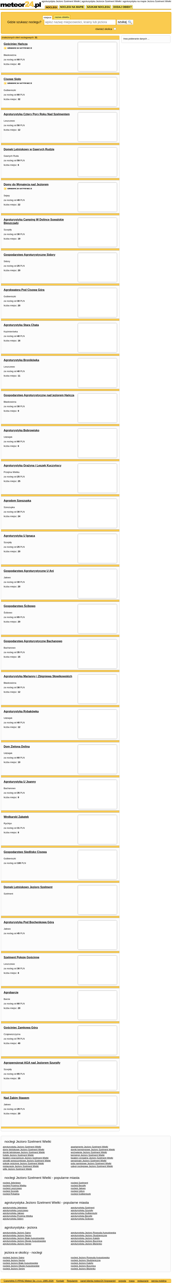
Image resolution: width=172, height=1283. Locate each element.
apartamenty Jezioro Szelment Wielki (89, 1146)
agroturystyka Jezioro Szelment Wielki (22, 1146)
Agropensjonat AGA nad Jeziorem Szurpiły (32, 1062)
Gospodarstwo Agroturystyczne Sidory (29, 254)
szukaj (125, 22)
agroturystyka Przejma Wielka (18, 1216)
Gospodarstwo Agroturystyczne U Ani (29, 570)
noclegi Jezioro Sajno (13, 1257)
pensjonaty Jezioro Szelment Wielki (88, 1160)
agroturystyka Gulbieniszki (84, 1213)
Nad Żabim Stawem (16, 1097)
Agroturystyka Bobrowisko (21, 430)
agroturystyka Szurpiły (82, 1210)
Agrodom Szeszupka (17, 500)
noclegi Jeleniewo (12, 1182)
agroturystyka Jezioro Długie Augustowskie (24, 1241)
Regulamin (72, 1281)
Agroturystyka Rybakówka (21, 711)
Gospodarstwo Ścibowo (19, 606)
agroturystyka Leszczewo (15, 1210)
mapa (132, 1281)
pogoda (122, 1281)
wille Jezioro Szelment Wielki (17, 1169)
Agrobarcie (11, 992)
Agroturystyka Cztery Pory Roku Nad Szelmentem (37, 114)
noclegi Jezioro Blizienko (83, 1268)
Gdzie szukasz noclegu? (24, 22)
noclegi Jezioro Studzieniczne (86, 1260)
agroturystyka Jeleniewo (15, 1207)
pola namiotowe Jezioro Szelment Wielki (91, 1163)
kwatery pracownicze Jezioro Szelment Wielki (25, 1158)
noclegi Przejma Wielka (14, 1185)
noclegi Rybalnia (11, 1194)
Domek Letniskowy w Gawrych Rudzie (29, 149)
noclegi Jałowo (78, 1188)
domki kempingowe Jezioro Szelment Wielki (93, 1149)
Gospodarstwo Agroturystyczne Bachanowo (33, 641)
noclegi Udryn (78, 1191)
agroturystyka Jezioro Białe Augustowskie (23, 1238)
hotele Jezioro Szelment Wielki (18, 1155)
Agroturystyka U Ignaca (19, 535)
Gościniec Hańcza (16, 43)
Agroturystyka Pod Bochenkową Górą (29, 922)
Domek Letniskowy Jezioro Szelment (28, 887)
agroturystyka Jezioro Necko (17, 1235)
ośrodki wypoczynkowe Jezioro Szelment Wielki (27, 1160)
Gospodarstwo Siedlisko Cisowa (25, 851)
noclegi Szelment (79, 1182)
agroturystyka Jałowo (13, 1213)
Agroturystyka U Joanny (20, 781)
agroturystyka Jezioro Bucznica (86, 1241)
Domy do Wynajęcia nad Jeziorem (26, 184)
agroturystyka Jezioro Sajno (17, 1232)
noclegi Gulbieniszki (81, 1194)
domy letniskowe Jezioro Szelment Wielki (23, 1149)
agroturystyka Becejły (81, 1216)
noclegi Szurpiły (11, 1191)
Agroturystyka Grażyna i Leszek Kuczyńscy (32, 465)
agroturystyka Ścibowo (82, 1218)
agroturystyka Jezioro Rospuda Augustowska (93, 1232)
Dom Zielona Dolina (17, 746)
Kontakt (60, 1281)
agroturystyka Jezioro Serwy (17, 1243)
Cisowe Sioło (12, 79)
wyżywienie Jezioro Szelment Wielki (89, 1152)
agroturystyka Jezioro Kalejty (85, 1238)
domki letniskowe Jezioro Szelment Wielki (24, 1152)
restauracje (142, 1281)
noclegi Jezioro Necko (14, 1260)
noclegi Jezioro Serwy (14, 1268)
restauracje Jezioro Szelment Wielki (21, 1166)
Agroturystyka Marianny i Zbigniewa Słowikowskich (38, 676)
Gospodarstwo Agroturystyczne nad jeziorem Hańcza (39, 395)
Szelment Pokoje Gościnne (21, 957)
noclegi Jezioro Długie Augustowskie (21, 1266)
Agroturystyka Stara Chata (21, 324)
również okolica (103, 29)
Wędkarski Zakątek (16, 816)
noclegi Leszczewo (12, 1188)
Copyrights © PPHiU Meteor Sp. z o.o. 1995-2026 (28, 1281)
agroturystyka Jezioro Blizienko (86, 1243)
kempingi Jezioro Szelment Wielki (88, 1155)
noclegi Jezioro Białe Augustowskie (20, 1263)
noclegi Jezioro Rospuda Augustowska (90, 1257)
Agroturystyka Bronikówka (21, 360)
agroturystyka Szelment (82, 1207)
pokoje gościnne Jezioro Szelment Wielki (23, 1163)
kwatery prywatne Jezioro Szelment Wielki (92, 1158)
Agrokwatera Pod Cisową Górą (24, 289)
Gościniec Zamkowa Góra (21, 1027)
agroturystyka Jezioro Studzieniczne (89, 1235)
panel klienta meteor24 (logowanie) (98, 1281)
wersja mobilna (158, 1281)
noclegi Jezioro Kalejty (82, 1263)
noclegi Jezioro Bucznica (83, 1266)
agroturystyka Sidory (13, 1218)
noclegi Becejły (78, 1185)
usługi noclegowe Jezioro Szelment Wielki (92, 1166)
